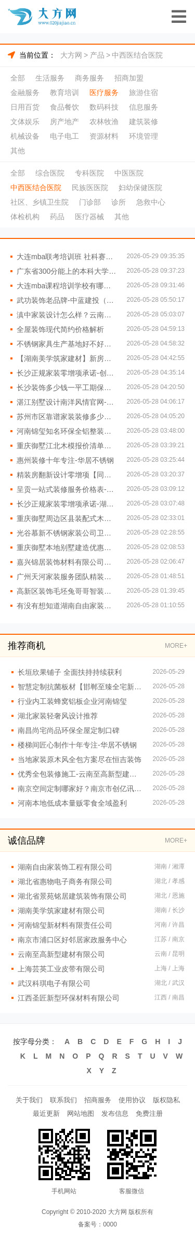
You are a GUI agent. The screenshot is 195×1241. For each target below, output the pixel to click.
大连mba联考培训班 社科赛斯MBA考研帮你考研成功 (66, 256)
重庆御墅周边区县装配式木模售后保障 (66, 518)
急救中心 (150, 202)
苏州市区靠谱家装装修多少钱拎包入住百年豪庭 (66, 416)
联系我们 (63, 1100)
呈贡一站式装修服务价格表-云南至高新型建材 (66, 489)
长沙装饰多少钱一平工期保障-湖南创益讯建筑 (66, 387)
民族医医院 (90, 187)
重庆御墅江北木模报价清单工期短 (66, 446)
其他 (17, 150)
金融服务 (25, 92)
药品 (57, 216)
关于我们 (29, 1100)
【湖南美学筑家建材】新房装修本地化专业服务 (66, 358)
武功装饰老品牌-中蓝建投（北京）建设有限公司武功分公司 (66, 300)
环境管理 (143, 136)
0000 (110, 1224)
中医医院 (129, 173)
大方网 (71, 55)
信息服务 (143, 107)
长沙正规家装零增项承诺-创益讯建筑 (66, 373)
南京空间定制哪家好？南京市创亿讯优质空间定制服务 (80, 788)
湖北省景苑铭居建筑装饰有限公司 (72, 896)
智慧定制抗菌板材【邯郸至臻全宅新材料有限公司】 (80, 687)
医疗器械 (89, 216)
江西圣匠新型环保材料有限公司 (69, 998)
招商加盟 (129, 78)
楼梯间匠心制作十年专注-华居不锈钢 (77, 745)
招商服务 (97, 1100)
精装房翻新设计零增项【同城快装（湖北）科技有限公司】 (66, 475)
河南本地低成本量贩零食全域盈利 (72, 803)
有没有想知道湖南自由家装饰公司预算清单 (66, 606)
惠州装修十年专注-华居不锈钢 (65, 460)
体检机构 (25, 216)
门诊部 (90, 202)
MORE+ (176, 645)
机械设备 (25, 136)
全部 (17, 78)
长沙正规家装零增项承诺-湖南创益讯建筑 (66, 504)
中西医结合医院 (137, 55)
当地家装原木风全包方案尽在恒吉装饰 (79, 759)
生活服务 (49, 78)
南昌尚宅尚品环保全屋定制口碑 (69, 730)
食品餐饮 (64, 107)
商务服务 (89, 78)
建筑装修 (143, 121)
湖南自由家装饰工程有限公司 (65, 867)
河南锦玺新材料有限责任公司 (65, 925)
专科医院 (89, 173)
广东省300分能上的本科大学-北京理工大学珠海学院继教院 (66, 271)
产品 (97, 55)
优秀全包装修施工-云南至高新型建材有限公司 (80, 774)
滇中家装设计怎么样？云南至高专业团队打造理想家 (66, 315)
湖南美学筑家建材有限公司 (61, 910)
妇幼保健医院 (140, 187)
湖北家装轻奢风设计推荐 (58, 716)
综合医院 (49, 173)
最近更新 (46, 1113)
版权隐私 (166, 1100)
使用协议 (132, 1100)
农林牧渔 (104, 121)
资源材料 (104, 136)
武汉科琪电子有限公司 (54, 983)
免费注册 (149, 1113)
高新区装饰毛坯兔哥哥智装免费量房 (66, 591)
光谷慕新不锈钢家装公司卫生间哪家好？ (66, 533)
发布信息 (114, 1113)
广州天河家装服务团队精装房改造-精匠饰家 (66, 576)
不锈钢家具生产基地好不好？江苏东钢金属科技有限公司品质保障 (66, 344)
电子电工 (64, 136)
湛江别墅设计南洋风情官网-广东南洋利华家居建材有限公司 (66, 402)
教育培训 (64, 92)
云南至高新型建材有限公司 (61, 954)
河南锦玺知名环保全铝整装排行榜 (66, 431)
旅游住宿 (143, 92)
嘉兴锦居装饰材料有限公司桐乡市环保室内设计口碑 (66, 562)
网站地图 (80, 1113)
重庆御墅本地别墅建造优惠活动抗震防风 (66, 547)
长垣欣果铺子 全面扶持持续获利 (70, 672)
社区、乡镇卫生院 (39, 202)
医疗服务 (104, 92)
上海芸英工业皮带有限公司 (61, 969)
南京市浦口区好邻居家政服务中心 (72, 940)
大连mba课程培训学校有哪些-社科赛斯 (66, 286)
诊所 (118, 202)
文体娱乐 (25, 121)
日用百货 (25, 107)
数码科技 (104, 107)
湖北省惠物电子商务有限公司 (65, 881)
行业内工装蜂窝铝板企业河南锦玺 (72, 701)
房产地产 (64, 121)
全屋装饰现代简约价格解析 (60, 329)
